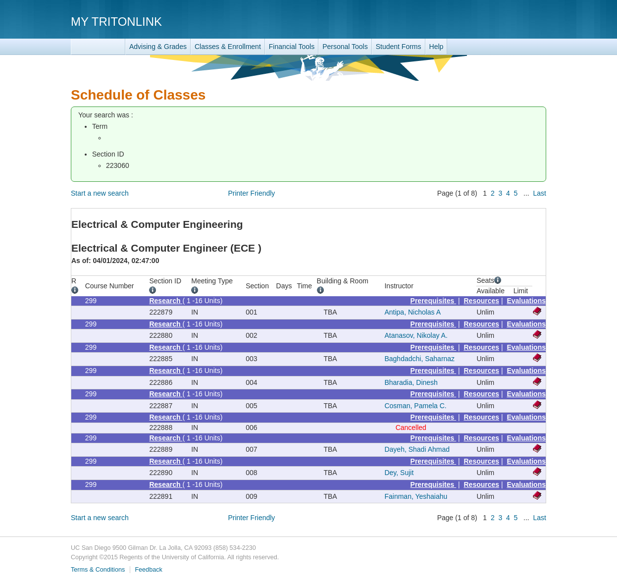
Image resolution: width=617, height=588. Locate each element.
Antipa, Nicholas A (412, 312)
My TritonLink (116, 21)
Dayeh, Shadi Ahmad (417, 449)
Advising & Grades (158, 47)
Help (436, 47)
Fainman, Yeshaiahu (415, 496)
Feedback (148, 569)
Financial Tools (291, 47)
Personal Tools (345, 47)
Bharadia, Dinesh (410, 382)
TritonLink (98, 47)
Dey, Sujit (398, 473)
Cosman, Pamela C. (415, 406)
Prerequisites (434, 301)
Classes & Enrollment (228, 47)
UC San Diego (489, 21)
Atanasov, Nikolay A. (415, 335)
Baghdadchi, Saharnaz (419, 359)
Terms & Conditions (98, 569)
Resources (482, 301)
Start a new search (100, 193)
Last (539, 193)
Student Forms (398, 47)
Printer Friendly (251, 193)
